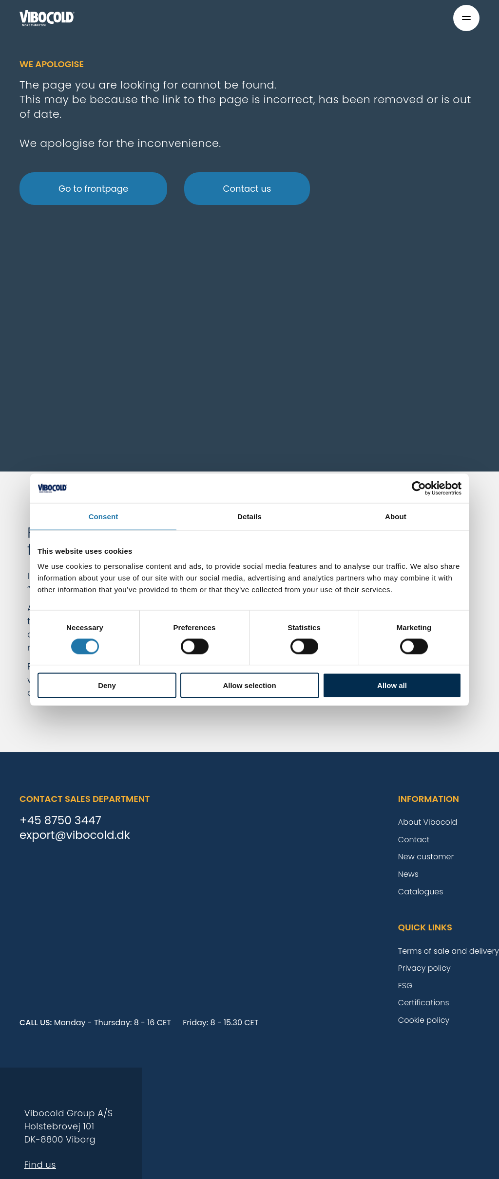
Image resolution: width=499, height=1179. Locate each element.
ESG (405, 985)
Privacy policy (424, 968)
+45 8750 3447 (60, 821)
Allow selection (249, 685)
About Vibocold (428, 822)
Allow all (392, 685)
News (408, 874)
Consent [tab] (103, 516)
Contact (414, 839)
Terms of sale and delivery (448, 951)
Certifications (423, 1002)
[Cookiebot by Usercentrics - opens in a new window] (418, 488)
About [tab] (395, 516)
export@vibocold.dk (74, 835)
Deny (107, 685)
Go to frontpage (93, 188)
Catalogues (420, 891)
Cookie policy (424, 1020)
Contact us (247, 188)
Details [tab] (249, 516)
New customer (426, 856)
